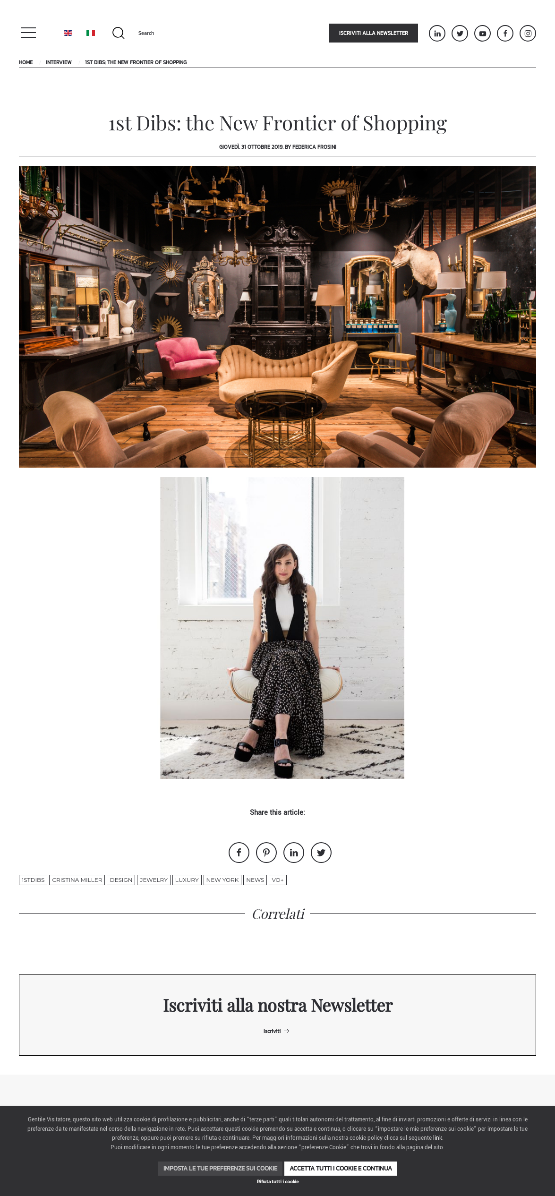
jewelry (153, 879)
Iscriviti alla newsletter (373, 33)
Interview (59, 62)
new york (222, 879)
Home (26, 62)
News (255, 879)
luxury (187, 879)
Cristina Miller (77, 879)
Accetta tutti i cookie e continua (341, 1168)
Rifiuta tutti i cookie (278, 1181)
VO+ (277, 879)
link (437, 1138)
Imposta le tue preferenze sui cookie (220, 1168)
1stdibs (33, 879)
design (121, 879)
